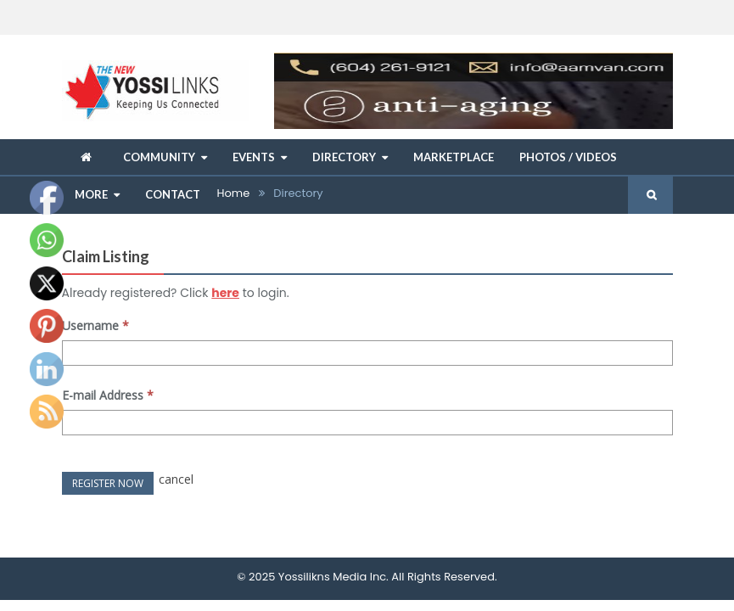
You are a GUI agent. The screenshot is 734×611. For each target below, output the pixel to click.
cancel (176, 479)
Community (159, 157)
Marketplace (453, 157)
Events (254, 157)
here (225, 292)
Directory (344, 157)
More (91, 194)
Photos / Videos (568, 157)
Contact (172, 194)
